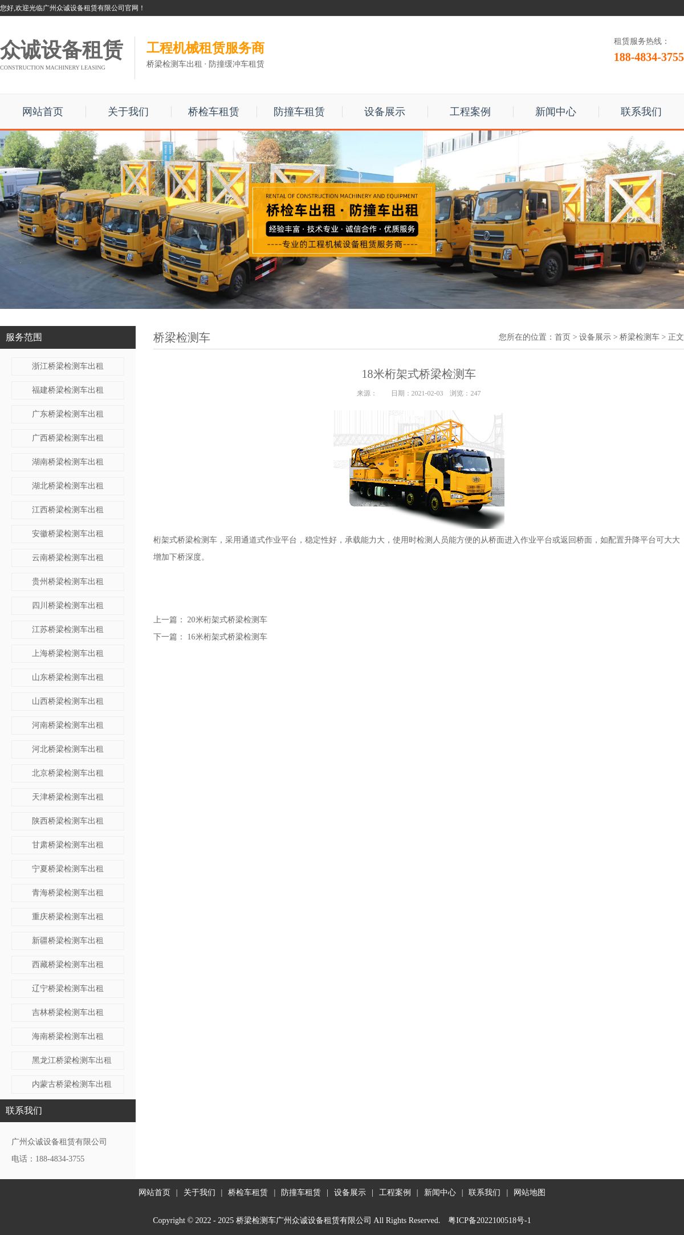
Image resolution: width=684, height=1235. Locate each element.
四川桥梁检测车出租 (68, 605)
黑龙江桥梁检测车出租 (72, 1060)
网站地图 (529, 1192)
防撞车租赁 (299, 111)
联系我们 (641, 111)
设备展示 (384, 111)
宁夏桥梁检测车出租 (68, 869)
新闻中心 (555, 111)
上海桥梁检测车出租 (68, 653)
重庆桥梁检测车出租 (68, 916)
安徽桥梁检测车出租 (68, 533)
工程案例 (470, 111)
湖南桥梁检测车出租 (68, 462)
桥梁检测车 (639, 337)
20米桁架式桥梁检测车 (227, 620)
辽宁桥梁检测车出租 (68, 988)
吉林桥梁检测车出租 (68, 1012)
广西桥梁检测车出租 (68, 438)
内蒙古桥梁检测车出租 (72, 1084)
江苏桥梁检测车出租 (68, 629)
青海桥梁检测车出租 (68, 892)
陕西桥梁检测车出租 (68, 821)
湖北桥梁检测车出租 (68, 486)
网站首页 (42, 111)
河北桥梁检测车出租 (68, 749)
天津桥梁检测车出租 (68, 797)
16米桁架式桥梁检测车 (227, 637)
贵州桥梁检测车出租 (68, 581)
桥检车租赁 (213, 111)
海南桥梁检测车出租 (68, 1036)
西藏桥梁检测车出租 (68, 964)
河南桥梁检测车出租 (68, 725)
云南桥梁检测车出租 (68, 557)
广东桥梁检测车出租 (68, 414)
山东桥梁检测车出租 (68, 677)
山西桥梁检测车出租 (68, 701)
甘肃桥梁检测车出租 (68, 845)
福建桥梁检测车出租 (68, 390)
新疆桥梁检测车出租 (68, 940)
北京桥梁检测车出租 (68, 773)
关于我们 (128, 111)
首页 (563, 337)
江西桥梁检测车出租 (68, 510)
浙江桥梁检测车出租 (68, 366)
